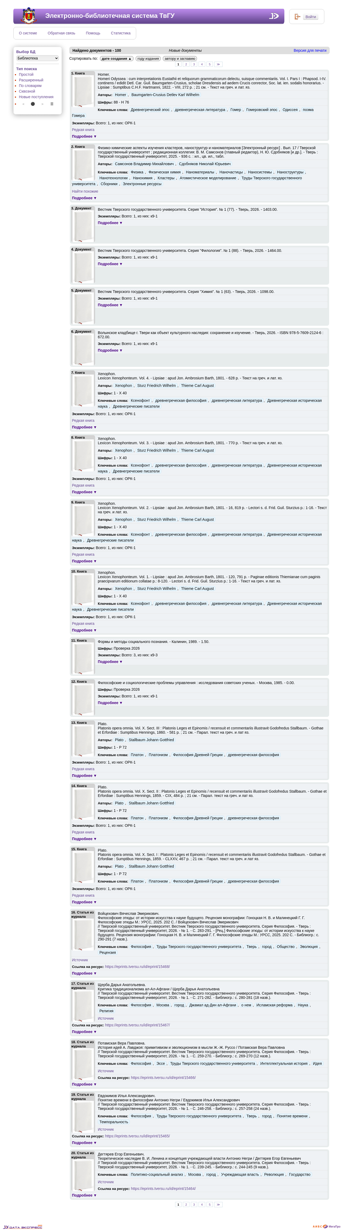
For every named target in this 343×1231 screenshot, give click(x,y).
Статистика (121, 33)
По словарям (30, 86)
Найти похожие (85, 191)
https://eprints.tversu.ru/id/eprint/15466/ (163, 1077)
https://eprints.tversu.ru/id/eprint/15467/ (137, 1025)
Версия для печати (310, 50)
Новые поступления (36, 97)
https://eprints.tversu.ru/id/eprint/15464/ (163, 1188)
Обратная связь (61, 33)
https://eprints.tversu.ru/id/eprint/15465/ (137, 1136)
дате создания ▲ (117, 59)
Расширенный (31, 80)
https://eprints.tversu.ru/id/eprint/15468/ (137, 966)
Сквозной (27, 91)
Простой (26, 74)
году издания (148, 59)
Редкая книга (83, 130)
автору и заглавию (180, 59)
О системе (28, 33)
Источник (80, 960)
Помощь (93, 33)
